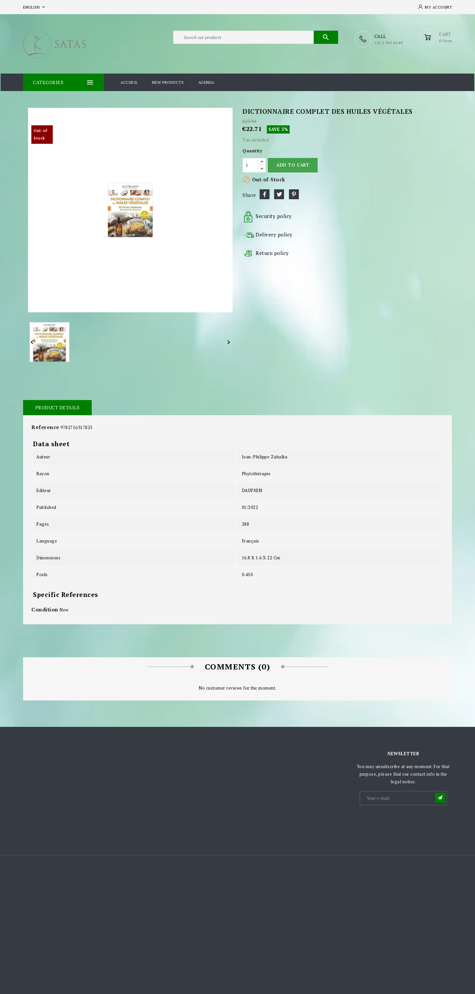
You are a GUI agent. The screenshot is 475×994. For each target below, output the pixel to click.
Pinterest (294, 194)
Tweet (279, 194)
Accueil (129, 81)
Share (264, 194)
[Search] (255, 39)
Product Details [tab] (57, 407)
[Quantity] (250, 164)
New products (168, 81)
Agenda (206, 81)
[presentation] (410, 822)
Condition (44, 608)
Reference (45, 426)
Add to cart (292, 164)
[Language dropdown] (35, 7)
